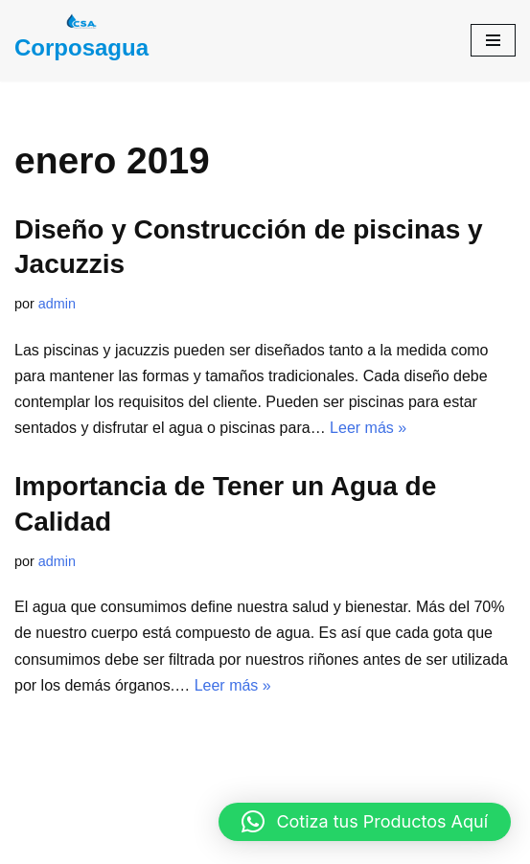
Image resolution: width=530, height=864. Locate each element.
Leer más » (368, 428)
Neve (154, 843)
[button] (365, 822)
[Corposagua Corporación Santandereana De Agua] (81, 40)
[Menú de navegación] (493, 40)
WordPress (356, 843)
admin (57, 303)
